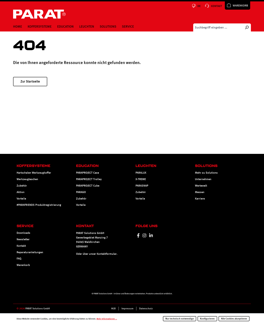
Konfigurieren (207, 318)
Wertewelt (201, 185)
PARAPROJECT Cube (87, 185)
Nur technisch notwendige (179, 318)
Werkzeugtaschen (27, 179)
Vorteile (21, 198)
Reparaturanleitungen (30, 252)
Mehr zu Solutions (206, 173)
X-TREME (140, 179)
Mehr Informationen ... (107, 318)
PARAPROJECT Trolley (89, 179)
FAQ (19, 258)
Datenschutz (146, 308)
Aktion (20, 192)
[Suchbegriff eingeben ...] (218, 27)
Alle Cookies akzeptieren (234, 318)
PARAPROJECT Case (87, 173)
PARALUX (140, 173)
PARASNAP (141, 185)
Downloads (23, 233)
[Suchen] (246, 27)
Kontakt (21, 246)
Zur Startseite (30, 81)
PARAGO (81, 192)
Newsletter (23, 239)
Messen (199, 192)
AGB (113, 308)
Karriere (200, 198)
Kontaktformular (107, 254)
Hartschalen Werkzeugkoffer (34, 173)
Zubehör (22, 185)
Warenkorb (23, 265)
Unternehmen (203, 179)
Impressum (127, 308)
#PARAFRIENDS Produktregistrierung (39, 205)
